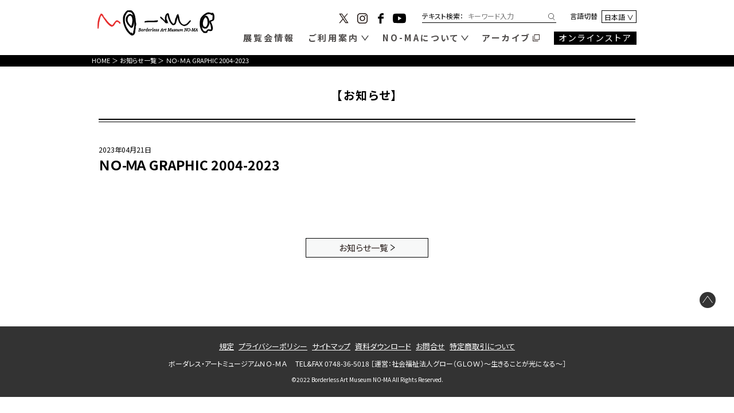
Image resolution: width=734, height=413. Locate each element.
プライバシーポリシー (273, 346)
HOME (101, 60)
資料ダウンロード (383, 346)
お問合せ (430, 346)
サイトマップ (331, 346)
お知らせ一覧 (138, 60)
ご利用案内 (334, 38)
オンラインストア (596, 38)
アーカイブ (506, 38)
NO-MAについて (420, 38)
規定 (226, 346)
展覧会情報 (269, 38)
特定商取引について (482, 346)
